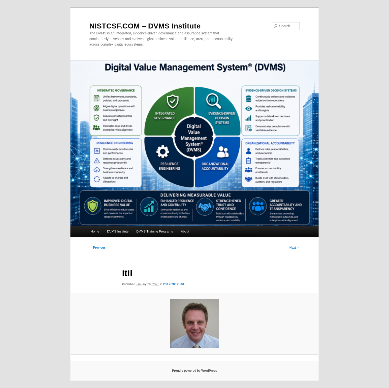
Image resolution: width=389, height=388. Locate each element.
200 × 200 (169, 284)
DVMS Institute (118, 231)
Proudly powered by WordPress (194, 370)
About (185, 231)
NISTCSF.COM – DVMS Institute (144, 26)
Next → (295, 247)
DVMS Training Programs (154, 231)
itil (182, 284)
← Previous (97, 247)
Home (95, 231)
